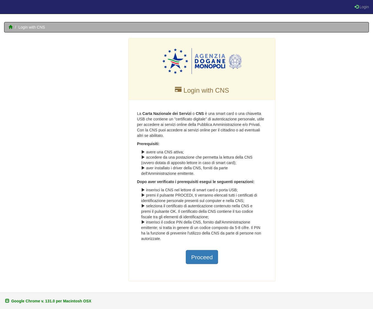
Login (362, 7)
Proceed (202, 257)
